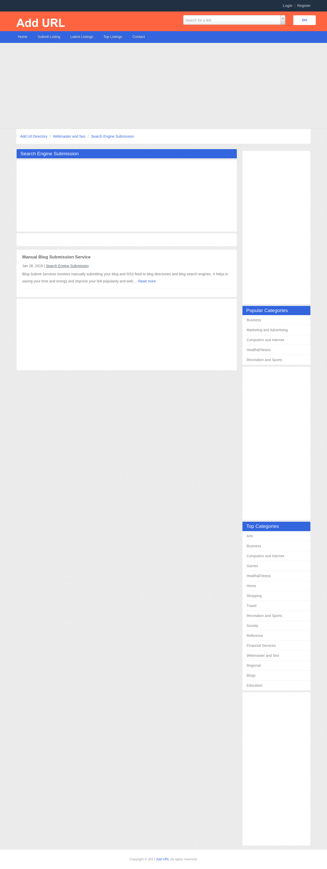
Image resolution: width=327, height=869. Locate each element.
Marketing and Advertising (267, 330)
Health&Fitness (259, 350)
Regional (254, 665)
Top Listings (112, 37)
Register (304, 6)
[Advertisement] (153, 86)
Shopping (254, 596)
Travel (251, 606)
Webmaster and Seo (69, 136)
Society (252, 626)
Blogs (251, 675)
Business (254, 320)
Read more (147, 281)
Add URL (163, 859)
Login (288, 5)
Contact (139, 37)
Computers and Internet (265, 340)
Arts (250, 536)
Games (252, 566)
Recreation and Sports (264, 360)
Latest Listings (81, 37)
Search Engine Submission (112, 136)
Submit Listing (49, 37)
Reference (255, 636)
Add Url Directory (34, 136)
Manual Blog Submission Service (56, 257)
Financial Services (261, 646)
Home (22, 37)
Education (254, 685)
